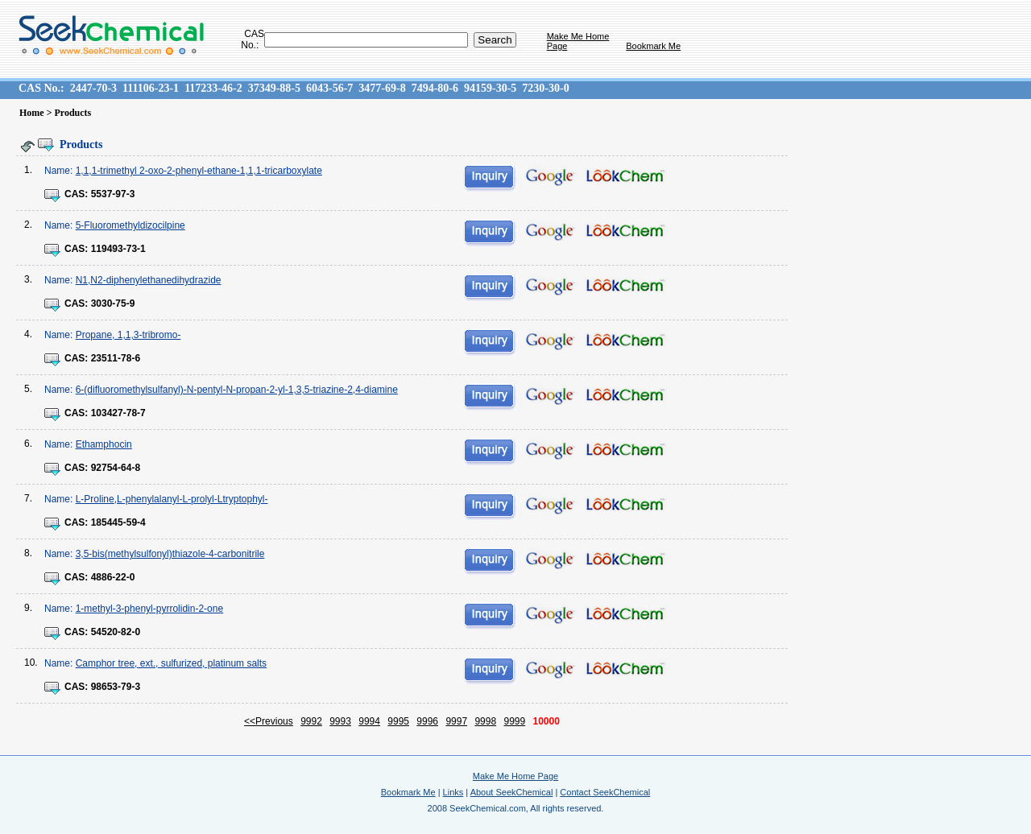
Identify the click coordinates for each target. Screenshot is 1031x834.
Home (31, 112)
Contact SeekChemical (605, 792)
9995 (398, 721)
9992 (311, 721)
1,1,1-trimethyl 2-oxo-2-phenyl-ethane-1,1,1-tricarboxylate (199, 170)
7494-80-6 (435, 88)
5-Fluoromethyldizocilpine (130, 225)
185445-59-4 (118, 522)
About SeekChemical (511, 792)
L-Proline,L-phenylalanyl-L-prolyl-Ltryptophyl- (172, 499)
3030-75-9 (113, 303)
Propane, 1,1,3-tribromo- (128, 335)
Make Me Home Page (515, 776)
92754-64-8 (115, 467)
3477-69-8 (381, 88)
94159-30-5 (490, 88)
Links (453, 792)
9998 (485, 721)
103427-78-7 (118, 413)
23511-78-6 (115, 358)
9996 (427, 721)
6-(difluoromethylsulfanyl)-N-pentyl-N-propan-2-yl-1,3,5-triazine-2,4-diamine (237, 389)
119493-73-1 (118, 248)
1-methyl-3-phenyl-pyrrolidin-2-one (149, 608)
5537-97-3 (113, 194)
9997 (456, 721)
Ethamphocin (104, 444)
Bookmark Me (653, 46)
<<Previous (268, 721)
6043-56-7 (329, 88)
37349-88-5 (274, 88)
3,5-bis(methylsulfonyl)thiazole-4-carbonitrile (170, 553)
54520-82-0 (115, 632)
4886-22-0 (113, 577)
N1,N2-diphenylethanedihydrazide (149, 280)
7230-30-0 (545, 88)
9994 (369, 721)
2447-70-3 (93, 88)
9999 (514, 721)
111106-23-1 (150, 88)
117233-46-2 (213, 88)
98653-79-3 (115, 686)
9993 (340, 721)
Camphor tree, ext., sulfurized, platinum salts (171, 663)
